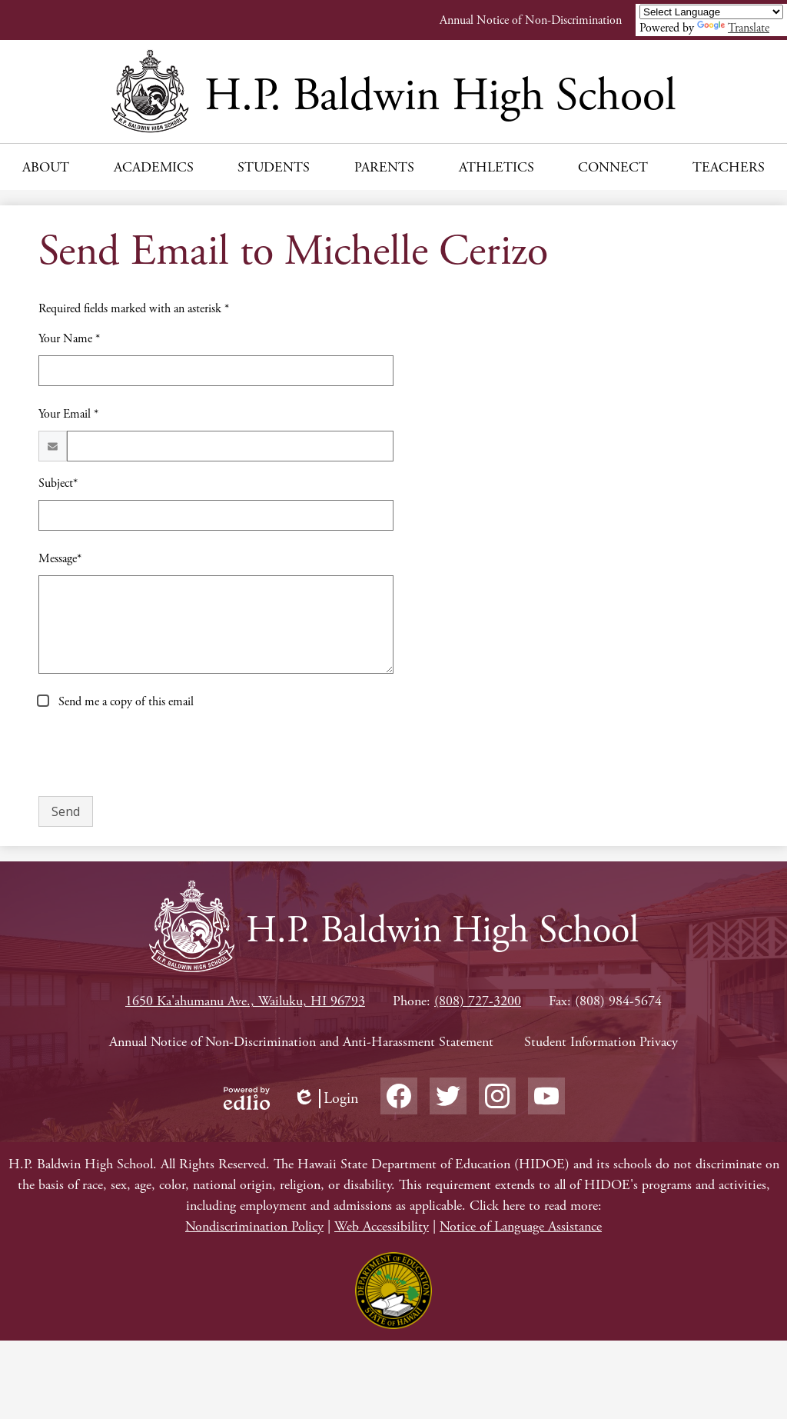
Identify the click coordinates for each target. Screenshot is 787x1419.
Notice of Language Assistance (521, 1226)
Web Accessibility (381, 1226)
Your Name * (69, 339)
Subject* (58, 483)
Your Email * (68, 414)
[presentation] (155, 754)
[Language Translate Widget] (711, 12)
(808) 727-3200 (477, 1001)
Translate (733, 28)
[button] (46, 167)
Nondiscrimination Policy (254, 1226)
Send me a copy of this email (124, 702)
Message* (59, 559)
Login (326, 1098)
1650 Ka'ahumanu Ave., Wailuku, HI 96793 (245, 1001)
